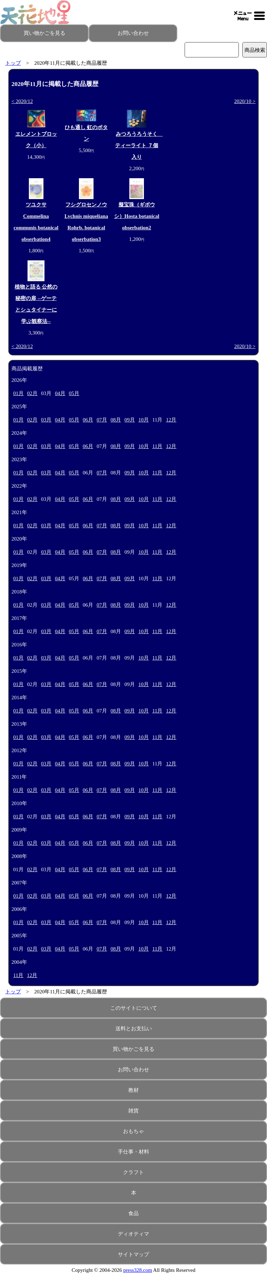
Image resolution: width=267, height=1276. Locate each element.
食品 (133, 1213)
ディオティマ (133, 1234)
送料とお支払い (133, 1028)
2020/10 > (245, 101)
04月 (60, 393)
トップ (13, 63)
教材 (133, 1090)
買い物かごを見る (44, 33)
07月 (102, 420)
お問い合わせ (133, 33)
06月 (88, 420)
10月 (143, 420)
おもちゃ (133, 1131)
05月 (74, 393)
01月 (18, 393)
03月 (46, 420)
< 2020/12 (22, 101)
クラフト (133, 1172)
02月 (32, 393)
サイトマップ (133, 1254)
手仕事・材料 (133, 1152)
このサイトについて (133, 1008)
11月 (157, 446)
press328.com (137, 1270)
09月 (129, 420)
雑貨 (133, 1110)
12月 (171, 420)
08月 (116, 420)
